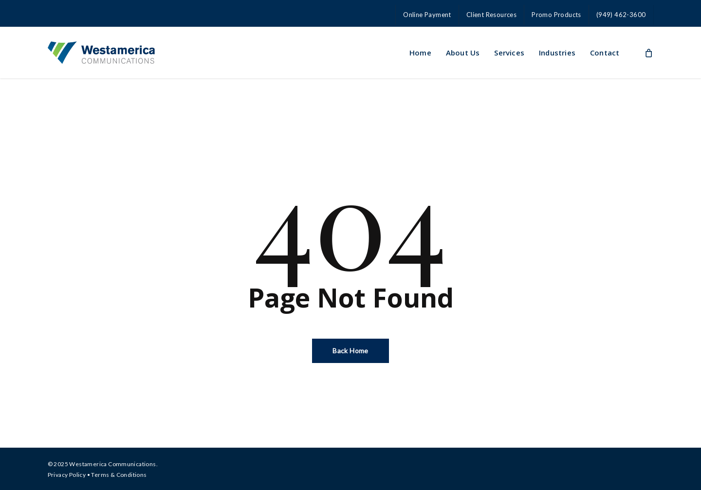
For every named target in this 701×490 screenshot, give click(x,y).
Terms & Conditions (119, 474)
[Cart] (649, 52)
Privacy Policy (67, 474)
